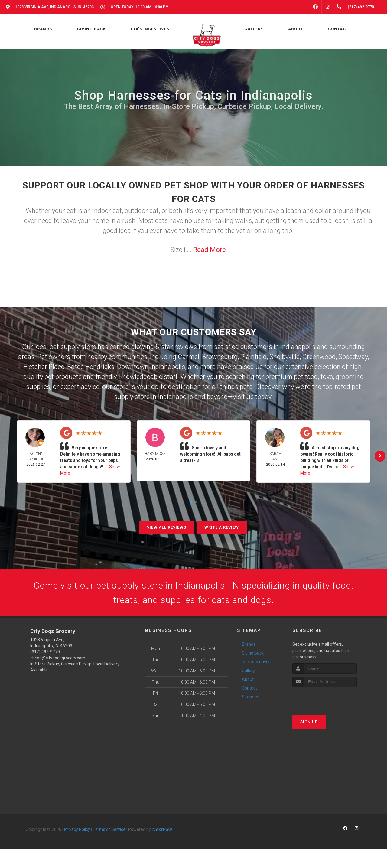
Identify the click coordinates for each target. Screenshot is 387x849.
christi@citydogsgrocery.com (57, 657)
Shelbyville (284, 357)
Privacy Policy (77, 829)
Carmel (188, 357)
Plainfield (253, 357)
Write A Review (221, 527)
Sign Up (309, 722)
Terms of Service (109, 829)
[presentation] (324, 698)
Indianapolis (297, 347)
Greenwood (319, 357)
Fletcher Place (44, 367)
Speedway (353, 357)
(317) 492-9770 (45, 651)
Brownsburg (220, 357)
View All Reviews (166, 527)
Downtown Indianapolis (151, 367)
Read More (209, 249)
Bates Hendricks (90, 367)
